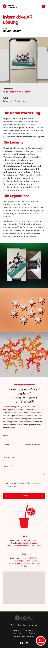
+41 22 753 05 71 (31, 558)
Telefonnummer (32, 445)
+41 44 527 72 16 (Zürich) (24, 630)
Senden (24, 496)
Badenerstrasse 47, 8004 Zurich (28, 546)
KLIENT (5, 28)
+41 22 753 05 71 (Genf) (24, 633)
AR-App (33, 236)
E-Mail (6, 445)
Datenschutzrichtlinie (26, 483)
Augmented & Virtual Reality (16, 92)
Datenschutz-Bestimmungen (24, 625)
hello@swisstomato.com (27, 543)
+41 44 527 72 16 (31, 540)
